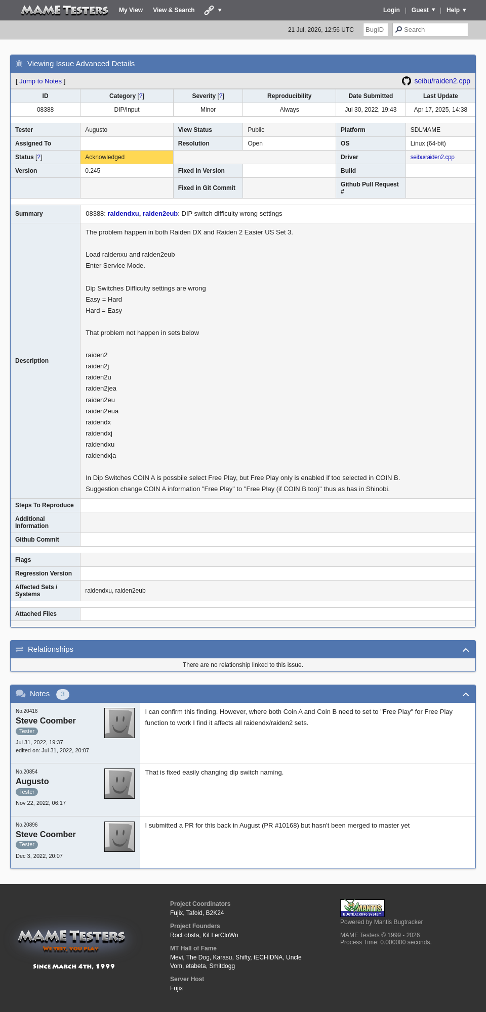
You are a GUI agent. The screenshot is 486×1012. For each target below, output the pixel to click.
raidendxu (123, 213)
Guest (420, 10)
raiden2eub (160, 213)
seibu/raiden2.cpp (442, 81)
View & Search (174, 10)
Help (453, 10)
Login (391, 10)
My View (131, 10)
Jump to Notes (40, 81)
